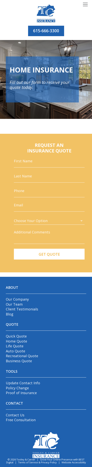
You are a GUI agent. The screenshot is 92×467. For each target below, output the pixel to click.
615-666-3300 (46, 30)
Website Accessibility (74, 462)
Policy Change (17, 388)
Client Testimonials (22, 309)
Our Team (14, 304)
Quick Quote (16, 336)
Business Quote (19, 361)
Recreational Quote (22, 356)
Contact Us (15, 415)
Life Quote (14, 346)
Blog (9, 314)
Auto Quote (15, 351)
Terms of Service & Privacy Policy (37, 462)
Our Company (17, 299)
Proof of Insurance (21, 392)
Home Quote (16, 341)
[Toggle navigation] (85, 4)
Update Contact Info (23, 383)
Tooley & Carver (25, 459)
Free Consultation (21, 420)
